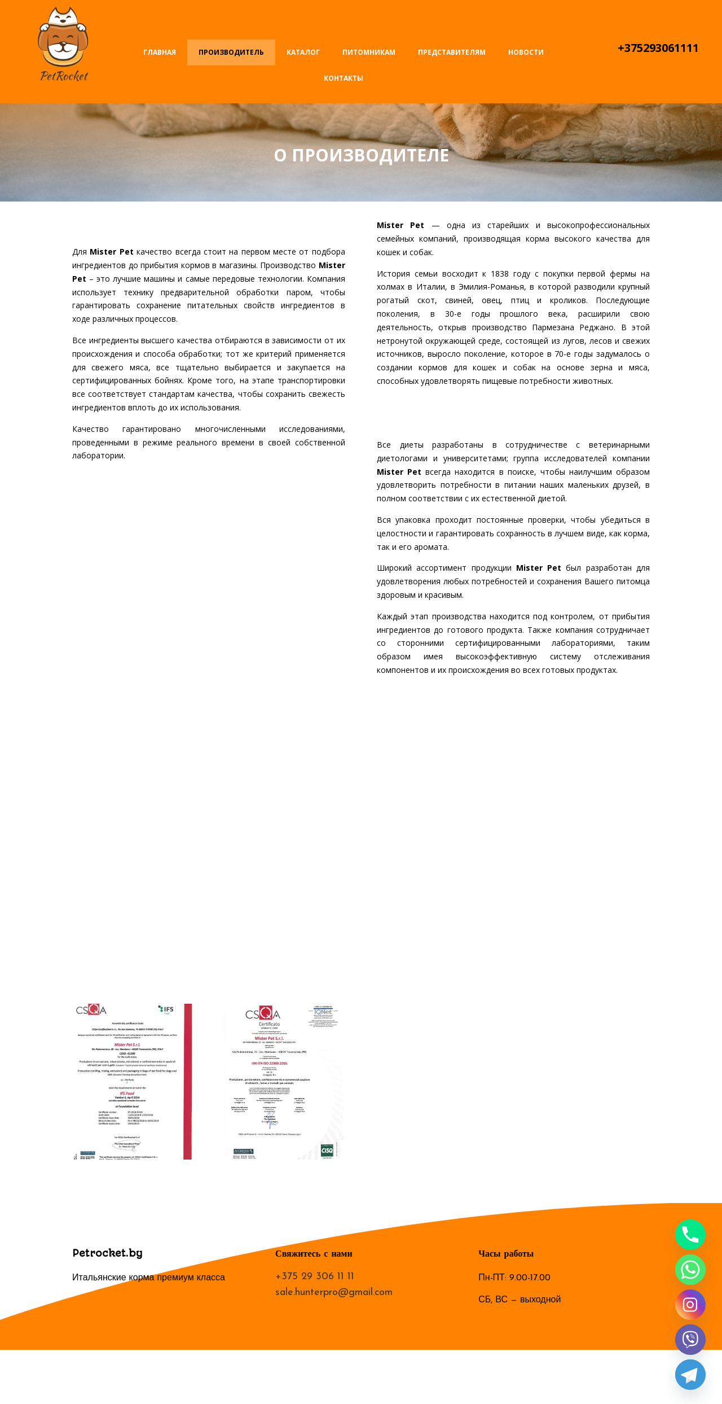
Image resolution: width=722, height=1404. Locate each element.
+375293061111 (658, 47)
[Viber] (690, 1339)
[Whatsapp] (690, 1269)
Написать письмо (658, 15)
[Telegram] (690, 1374)
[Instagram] (690, 1304)
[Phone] (690, 1234)
